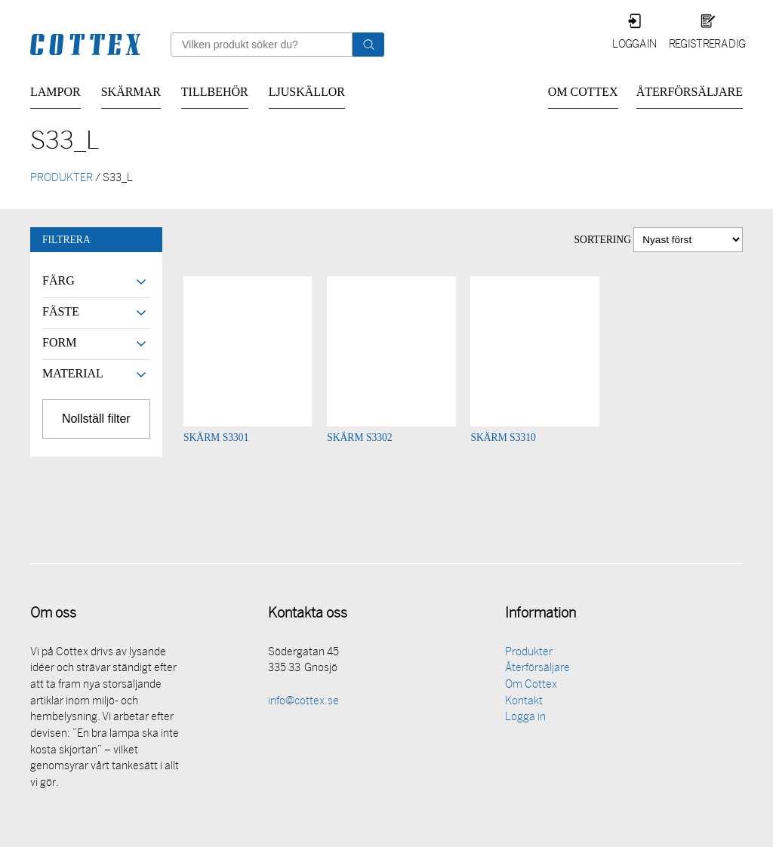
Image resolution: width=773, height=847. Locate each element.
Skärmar (131, 91)
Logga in (634, 45)
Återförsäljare (689, 91)
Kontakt (524, 703)
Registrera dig (707, 45)
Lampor (55, 91)
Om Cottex (583, 91)
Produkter (529, 654)
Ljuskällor (307, 91)
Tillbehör (214, 91)
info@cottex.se (303, 703)
